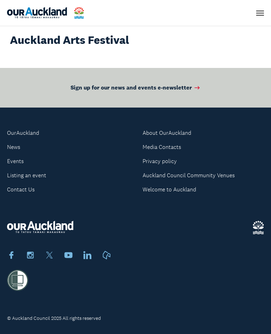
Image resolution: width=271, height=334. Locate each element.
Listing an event (26, 175)
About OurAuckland (167, 133)
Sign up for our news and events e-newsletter (136, 87)
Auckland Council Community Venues (189, 175)
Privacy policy (160, 161)
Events (15, 161)
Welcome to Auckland (169, 189)
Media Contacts (162, 147)
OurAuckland (23, 133)
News (13, 147)
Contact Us (21, 189)
